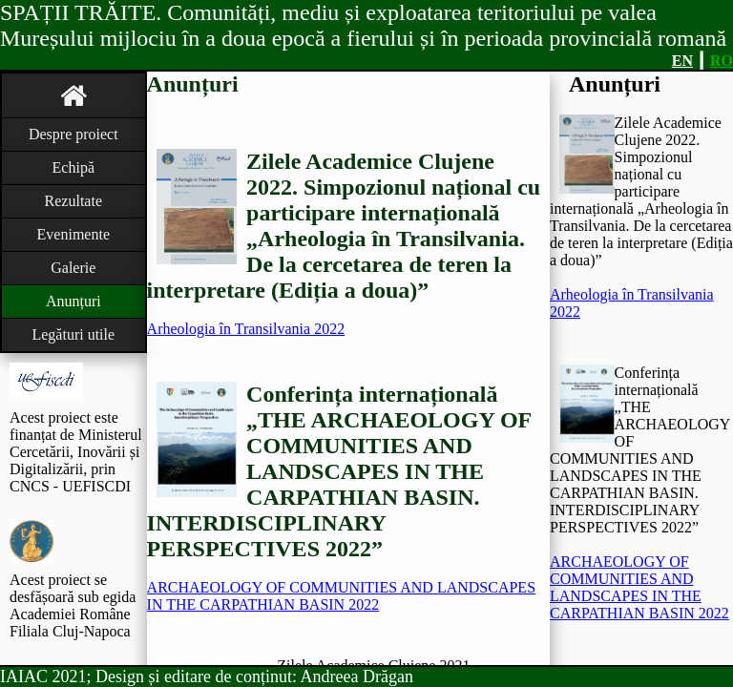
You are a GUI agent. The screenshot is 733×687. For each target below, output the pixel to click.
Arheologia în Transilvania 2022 (246, 329)
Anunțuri (73, 301)
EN (682, 60)
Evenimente (73, 234)
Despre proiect (73, 134)
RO (721, 60)
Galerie (73, 268)
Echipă (73, 167)
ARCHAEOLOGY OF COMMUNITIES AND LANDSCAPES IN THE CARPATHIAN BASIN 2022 (341, 596)
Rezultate (73, 201)
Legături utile (73, 334)
